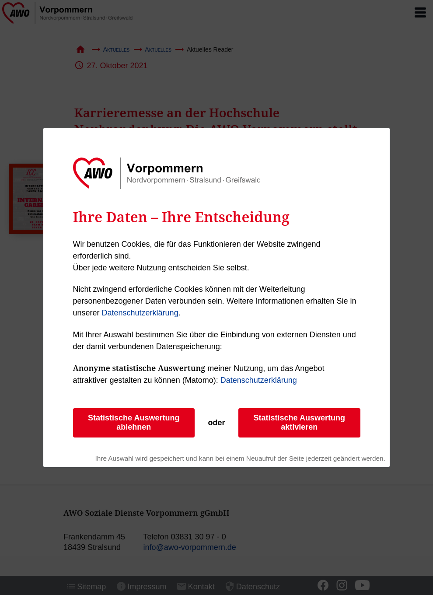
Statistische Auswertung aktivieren (299, 422)
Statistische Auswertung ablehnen (133, 422)
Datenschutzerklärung (140, 312)
